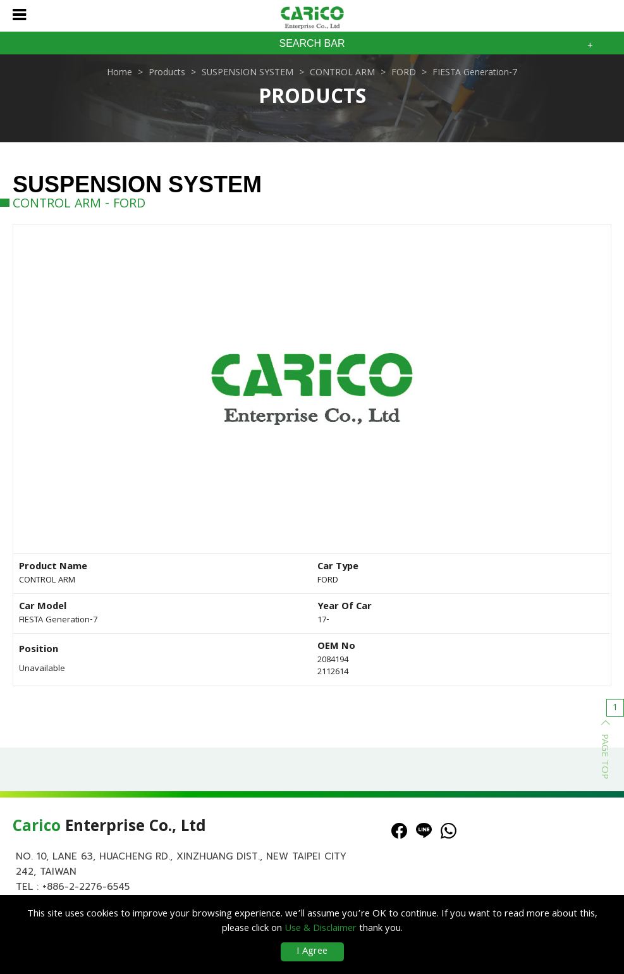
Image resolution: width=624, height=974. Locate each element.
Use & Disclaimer (320, 929)
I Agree (312, 952)
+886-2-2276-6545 (86, 887)
